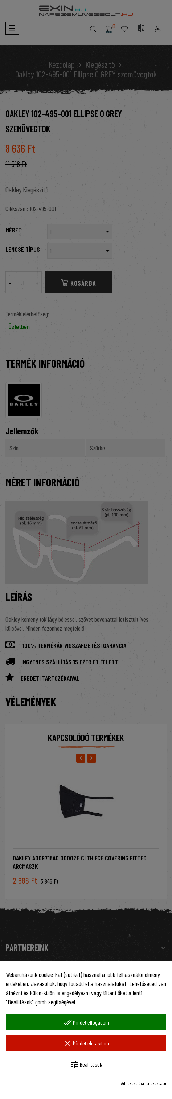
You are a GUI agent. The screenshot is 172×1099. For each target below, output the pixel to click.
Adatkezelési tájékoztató (143, 1083)
